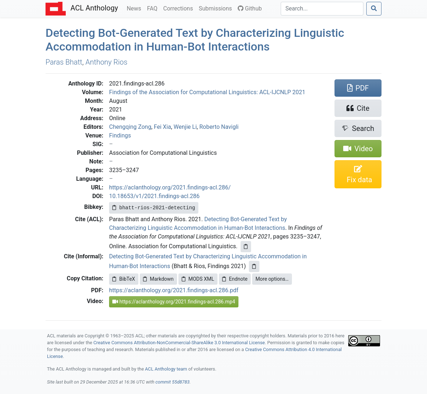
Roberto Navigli (219, 126)
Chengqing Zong (130, 126)
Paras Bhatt (64, 62)
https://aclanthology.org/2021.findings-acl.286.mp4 (173, 302)
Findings (120, 135)
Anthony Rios (107, 62)
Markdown (158, 279)
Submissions (217, 8)
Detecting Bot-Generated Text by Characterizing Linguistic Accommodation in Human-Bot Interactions (195, 39)
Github (250, 8)
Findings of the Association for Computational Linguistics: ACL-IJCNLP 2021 (207, 92)
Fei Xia (162, 126)
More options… (272, 279)
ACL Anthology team (166, 369)
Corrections (179, 8)
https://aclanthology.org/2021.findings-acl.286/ (170, 187)
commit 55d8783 (172, 382)
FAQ (153, 8)
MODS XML (198, 279)
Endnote (234, 279)
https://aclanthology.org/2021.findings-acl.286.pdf (173, 290)
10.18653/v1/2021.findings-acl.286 (154, 196)
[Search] (322, 9)
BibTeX (123, 279)
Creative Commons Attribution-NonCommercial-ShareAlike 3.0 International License (179, 342)
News (135, 8)
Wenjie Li (185, 126)
